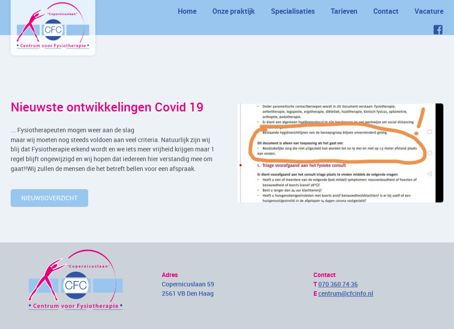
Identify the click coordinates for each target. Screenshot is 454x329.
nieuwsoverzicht (49, 198)
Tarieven (344, 11)
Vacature (429, 11)
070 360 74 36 (338, 284)
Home (187, 11)
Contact (386, 11)
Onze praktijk (233, 11)
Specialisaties (293, 11)
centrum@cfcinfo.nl (345, 293)
